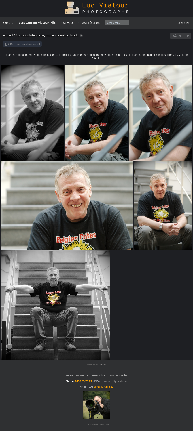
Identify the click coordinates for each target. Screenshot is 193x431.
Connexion (184, 22)
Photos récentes (89, 23)
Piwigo (103, 364)
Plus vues (67, 23)
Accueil (8, 35)
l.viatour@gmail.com (115, 381)
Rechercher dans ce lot (25, 44)
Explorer (9, 23)
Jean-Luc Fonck (67, 35)
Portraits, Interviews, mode (35, 35)
